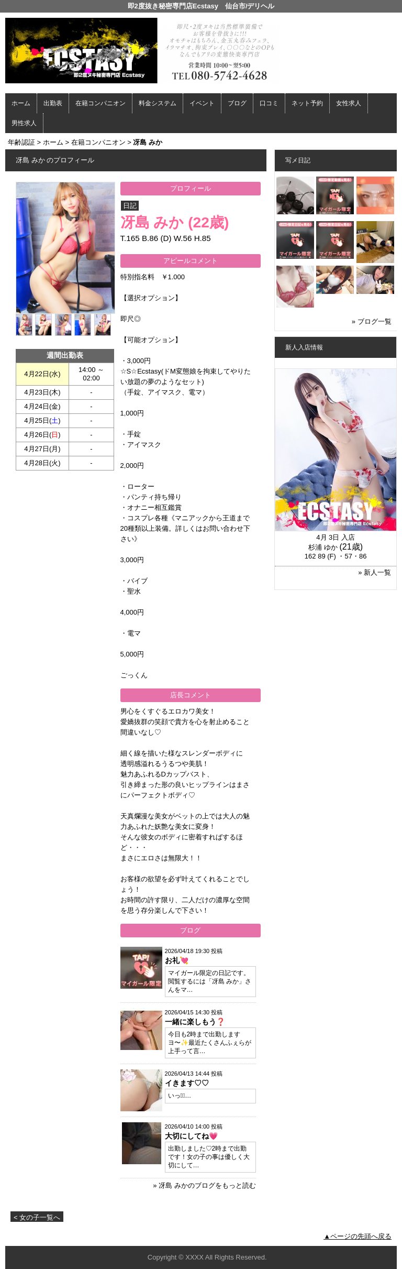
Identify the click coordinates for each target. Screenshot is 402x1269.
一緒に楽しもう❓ (195, 1022)
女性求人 (348, 103)
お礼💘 (176, 960)
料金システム (157, 103)
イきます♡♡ (187, 1083)
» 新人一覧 (374, 572)
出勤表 (52, 103)
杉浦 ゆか (323, 547)
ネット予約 (307, 103)
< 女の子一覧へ (37, 1217)
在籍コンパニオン (100, 103)
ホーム (21, 103)
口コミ (269, 103)
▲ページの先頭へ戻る (357, 1236)
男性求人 (24, 123)
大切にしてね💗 (191, 1136)
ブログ (237, 103)
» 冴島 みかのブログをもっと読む (204, 1185)
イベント (202, 103)
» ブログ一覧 (372, 321)
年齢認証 (21, 142)
